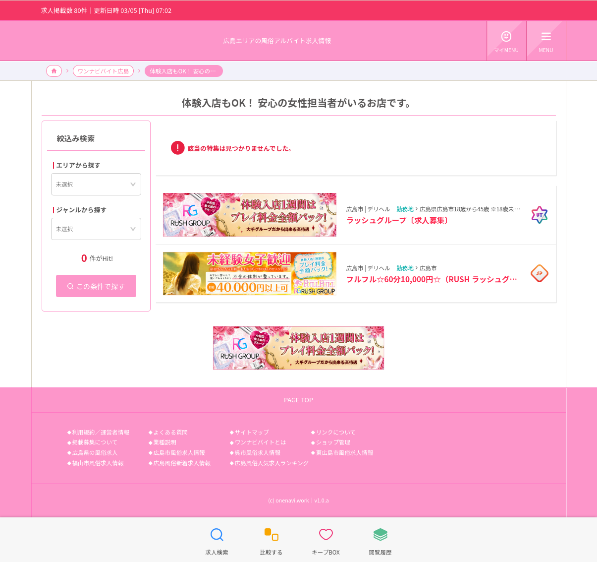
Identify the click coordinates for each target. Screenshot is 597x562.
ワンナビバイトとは (260, 442)
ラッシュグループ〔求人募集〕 (399, 219)
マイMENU (506, 40)
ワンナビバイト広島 (103, 71)
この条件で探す (96, 286)
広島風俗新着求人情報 (182, 463)
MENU (546, 40)
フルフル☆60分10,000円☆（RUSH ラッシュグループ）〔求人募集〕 (434, 278)
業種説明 (165, 442)
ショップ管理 (333, 442)
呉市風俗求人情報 (257, 452)
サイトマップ (252, 432)
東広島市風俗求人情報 (344, 452)
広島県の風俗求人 (95, 452)
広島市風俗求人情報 (179, 452)
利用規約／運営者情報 (100, 432)
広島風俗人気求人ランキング (272, 463)
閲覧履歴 (380, 539)
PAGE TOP (298, 399)
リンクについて (336, 432)
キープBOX (325, 539)
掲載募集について (95, 442)
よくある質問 (171, 432)
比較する (271, 539)
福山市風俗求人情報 (98, 463)
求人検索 (216, 539)
